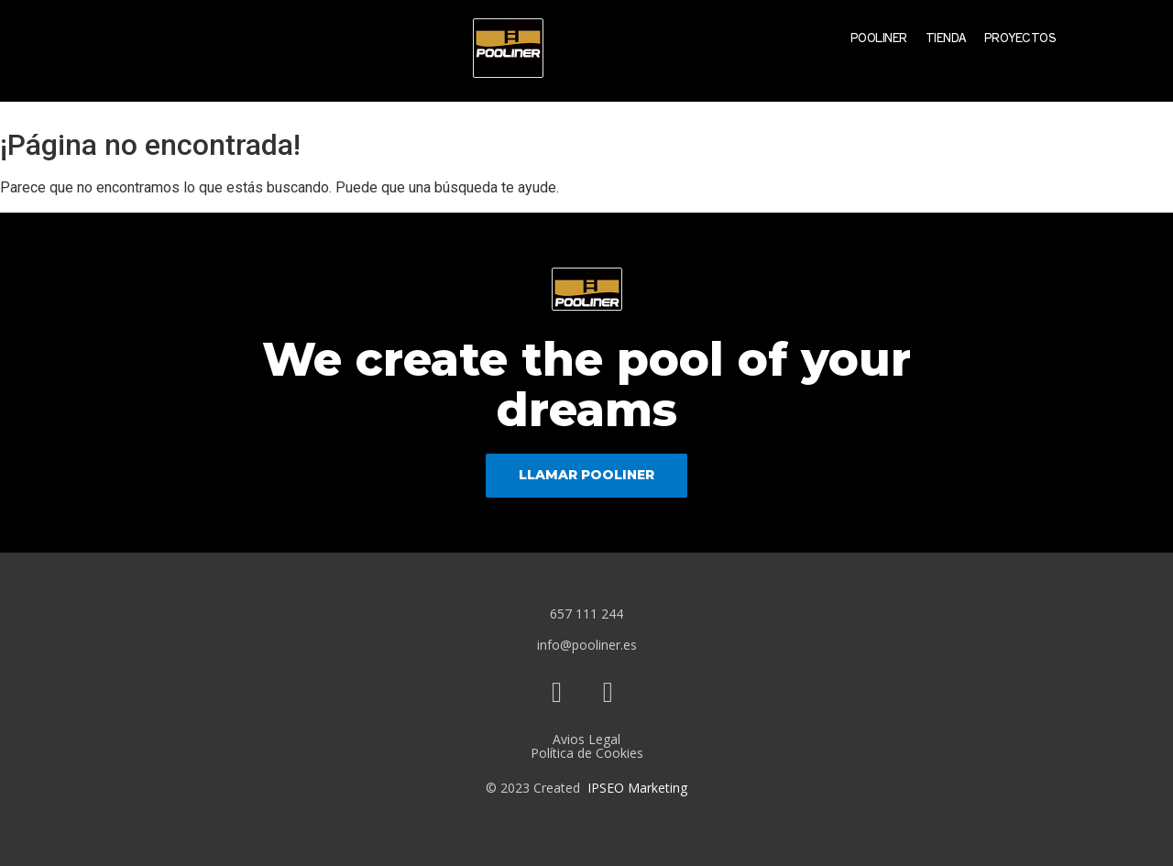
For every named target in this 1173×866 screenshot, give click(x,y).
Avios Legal (586, 739)
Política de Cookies (587, 753)
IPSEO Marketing (637, 787)
